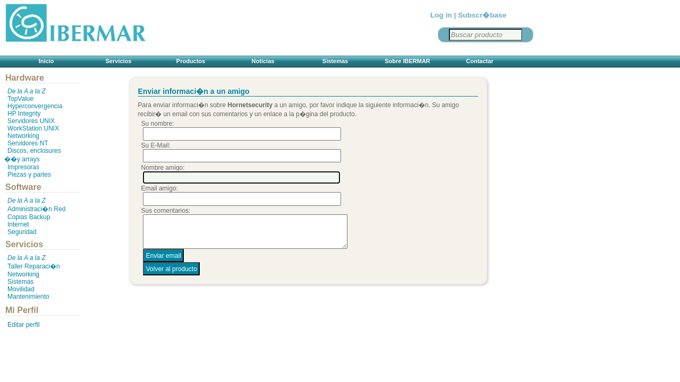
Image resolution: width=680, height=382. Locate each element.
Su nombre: (157, 123)
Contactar (479, 61)
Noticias (263, 61)
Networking (23, 136)
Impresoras (23, 167)
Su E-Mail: (156, 145)
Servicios (119, 61)
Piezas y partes (29, 174)
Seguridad (22, 232)
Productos (190, 61)
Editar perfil (23, 324)
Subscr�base (482, 15)
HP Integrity (23, 113)
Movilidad (21, 289)
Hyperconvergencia (34, 106)
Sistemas (335, 61)
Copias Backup (28, 217)
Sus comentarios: (166, 210)
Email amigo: (159, 188)
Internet (18, 224)
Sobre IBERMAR (407, 61)
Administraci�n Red (36, 209)
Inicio (46, 61)
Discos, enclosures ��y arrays (32, 155)
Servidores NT (27, 143)
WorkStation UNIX (33, 128)
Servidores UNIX (31, 121)
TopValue (20, 98)
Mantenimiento (28, 296)
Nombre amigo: (163, 167)
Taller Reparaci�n (33, 266)
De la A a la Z (26, 91)
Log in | (443, 15)
